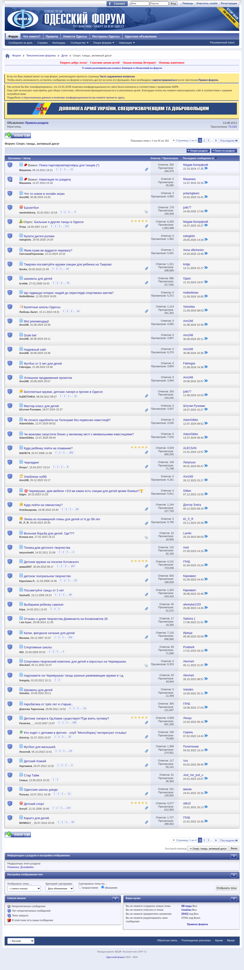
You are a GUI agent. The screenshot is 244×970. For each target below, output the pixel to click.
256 (171, 164)
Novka (23, 269)
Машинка (25, 170)
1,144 (170, 504)
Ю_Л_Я (23, 522)
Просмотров (170, 158)
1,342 (170, 590)
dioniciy (24, 737)
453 (21, 652)
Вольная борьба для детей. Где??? (49, 533)
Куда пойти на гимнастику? (43, 505)
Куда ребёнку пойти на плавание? (48, 448)
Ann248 (24, 197)
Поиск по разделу (225, 150)
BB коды (186, 906)
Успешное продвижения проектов (48, 378)
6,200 (170, 221)
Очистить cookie (207, 3)
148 (171, 462)
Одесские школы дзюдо (41, 789)
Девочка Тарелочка (31, 709)
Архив (219, 940)
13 (71, 169)
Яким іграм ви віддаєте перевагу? (48, 250)
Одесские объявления (140, 36)
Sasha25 (24, 595)
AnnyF (23, 808)
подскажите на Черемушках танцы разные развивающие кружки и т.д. (74, 675)
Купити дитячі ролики (39, 236)
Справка (42, 42)
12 (69, 793)
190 (171, 732)
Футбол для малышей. (40, 747)
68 (70, 594)
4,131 (170, 561)
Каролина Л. (27, 581)
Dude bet (30, 335)
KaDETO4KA (27, 396)
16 (84, 708)
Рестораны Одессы (106, 36)
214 (68, 807)
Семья (23, 780)
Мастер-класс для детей (41, 406)
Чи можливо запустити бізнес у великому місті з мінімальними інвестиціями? (79, 434)
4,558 (170, 717)
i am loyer (25, 622)
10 (172, 533)
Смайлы (186, 909)
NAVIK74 (24, 453)
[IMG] (184, 913)
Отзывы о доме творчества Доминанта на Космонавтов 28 (66, 619)
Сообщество (78, 42)
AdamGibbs (26, 423)
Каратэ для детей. (37, 818)
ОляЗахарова (28, 510)
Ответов (155, 158)
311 (67, 226)
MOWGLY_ (26, 822)
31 (172, 774)
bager (22, 494)
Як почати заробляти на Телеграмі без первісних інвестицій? (67, 420)
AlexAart (24, 665)
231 (171, 789)
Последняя (229, 140)
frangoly (24, 680)
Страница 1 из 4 (186, 140)
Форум (13, 36)
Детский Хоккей (35, 761)
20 (172, 675)
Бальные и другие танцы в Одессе (59, 222)
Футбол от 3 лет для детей (43, 363)
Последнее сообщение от (200, 158)
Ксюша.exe (26, 536)
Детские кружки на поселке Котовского (51, 562)
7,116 (170, 632)
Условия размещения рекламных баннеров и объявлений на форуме (122, 67)
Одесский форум (115, 957)
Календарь (59, 42)
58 (77, 509)
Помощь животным (171, 62)
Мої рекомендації (36, 321)
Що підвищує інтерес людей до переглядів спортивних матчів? (69, 293)
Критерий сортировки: (59, 883)
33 (75, 580)
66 (67, 268)
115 (171, 547)
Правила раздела (36, 123)
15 (75, 396)
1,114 (170, 306)
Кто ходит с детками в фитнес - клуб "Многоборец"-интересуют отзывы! (75, 732)
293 (171, 391)
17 (172, 618)
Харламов (25, 766)
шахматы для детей (38, 278)
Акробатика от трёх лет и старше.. (48, 704)
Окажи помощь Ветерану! (139, 62)
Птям (22, 226)
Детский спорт (34, 804)
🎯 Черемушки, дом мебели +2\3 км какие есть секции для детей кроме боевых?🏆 (84, 491)
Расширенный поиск (222, 42)
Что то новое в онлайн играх (44, 193)
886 (171, 278)
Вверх (234, 848)
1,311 (170, 264)
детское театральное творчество (47, 576)
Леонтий (24, 751)
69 (172, 646)
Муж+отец (14, 126)
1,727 (170, 817)
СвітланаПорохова (31, 253)
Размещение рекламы (196, 940)
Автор (27, 158)
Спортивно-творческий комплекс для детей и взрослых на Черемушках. (75, 661)
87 (73, 822)
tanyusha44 (26, 552)
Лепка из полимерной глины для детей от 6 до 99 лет (62, 519)
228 (74, 722)
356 (70, 637)
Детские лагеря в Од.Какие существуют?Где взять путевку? (66, 718)
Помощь (188, 3)
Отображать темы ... (19, 883)
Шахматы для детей (38, 690)
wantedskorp (27, 212)
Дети (64, 55)
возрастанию (88, 887)
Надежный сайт (35, 349)
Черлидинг (31, 462)
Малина (24, 637)
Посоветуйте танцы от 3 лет (44, 590)
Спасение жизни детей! (105, 62)
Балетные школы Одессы (42, 307)
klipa (22, 609)
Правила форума (197, 924)
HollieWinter (26, 296)
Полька (24, 794)
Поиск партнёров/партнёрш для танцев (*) (69, 165)
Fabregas (25, 367)
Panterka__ (26, 723)
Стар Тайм (31, 775)
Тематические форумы (41, 55)
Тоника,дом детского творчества (47, 547)
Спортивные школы (38, 647)
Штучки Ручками (30, 409)
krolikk (23, 283)
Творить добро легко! (73, 62)
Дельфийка (27, 867)
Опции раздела (198, 150)
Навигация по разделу (55, 179)
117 (171, 760)
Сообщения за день (21, 42)
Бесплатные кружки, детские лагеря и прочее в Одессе (63, 392)
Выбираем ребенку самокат (44, 604)
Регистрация (229, 3)
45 (68, 282)
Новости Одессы (75, 36)
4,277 (170, 803)
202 (71, 452)
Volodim (24, 693)
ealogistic (25, 239)
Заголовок (14, 158)
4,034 (170, 447)
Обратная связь (167, 940)
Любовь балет (28, 312)
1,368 (170, 746)
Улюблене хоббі (35, 476)
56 (78, 311)
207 (73, 566)
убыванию (109, 887)
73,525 (232, 126)
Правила (52, 36)
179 (171, 207)
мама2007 (25, 566)
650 (171, 575)
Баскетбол (31, 207)
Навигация (125, 42)
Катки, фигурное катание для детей (49, 633)
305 (171, 703)
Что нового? (31, 36)
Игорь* (23, 467)
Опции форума (102, 42)
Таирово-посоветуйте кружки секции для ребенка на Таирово (68, 264)
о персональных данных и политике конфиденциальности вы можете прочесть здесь (72, 97)
